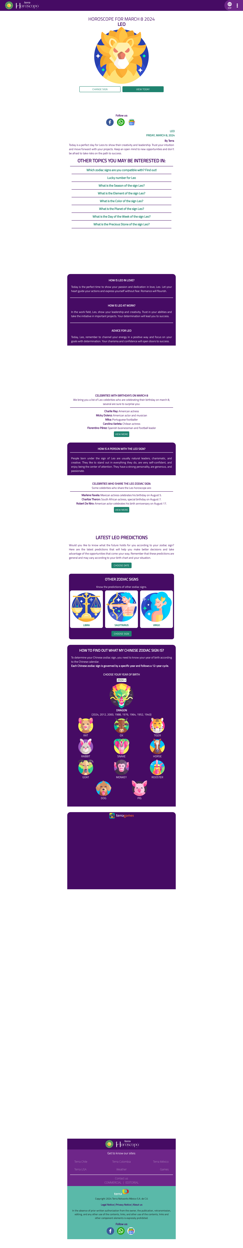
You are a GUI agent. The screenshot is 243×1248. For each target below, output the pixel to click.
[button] (229, 5)
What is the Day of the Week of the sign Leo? (121, 216)
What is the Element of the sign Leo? (121, 193)
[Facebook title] (110, 122)
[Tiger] (157, 728)
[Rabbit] (85, 749)
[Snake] (121, 749)
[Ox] (121, 728)
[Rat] (85, 728)
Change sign (100, 89)
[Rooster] (157, 770)
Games (164, 1169)
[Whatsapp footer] (121, 1231)
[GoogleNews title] (132, 122)
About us (137, 1204)
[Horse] (157, 749)
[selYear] (121, 680)
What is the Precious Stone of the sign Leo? (121, 224)
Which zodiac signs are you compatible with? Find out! (121, 170)
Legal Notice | (108, 1204)
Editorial (132, 1182)
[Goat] (85, 770)
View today (143, 89)
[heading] (121, 434)
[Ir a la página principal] (72, 823)
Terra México (161, 1161)
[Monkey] (121, 770)
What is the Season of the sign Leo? (122, 185)
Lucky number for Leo (121, 177)
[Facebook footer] (110, 1231)
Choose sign (121, 634)
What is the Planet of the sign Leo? (121, 208)
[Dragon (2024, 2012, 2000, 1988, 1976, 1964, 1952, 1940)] (121, 700)
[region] (121, 103)
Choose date (121, 565)
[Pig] (139, 791)
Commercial (112, 1182)
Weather (121, 1169)
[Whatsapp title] (121, 122)
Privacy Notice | (124, 1204)
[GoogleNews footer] (131, 1231)
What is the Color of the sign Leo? (121, 201)
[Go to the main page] (22, 5)
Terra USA (80, 1169)
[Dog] (103, 791)
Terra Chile (80, 1161)
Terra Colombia (121, 1161)
